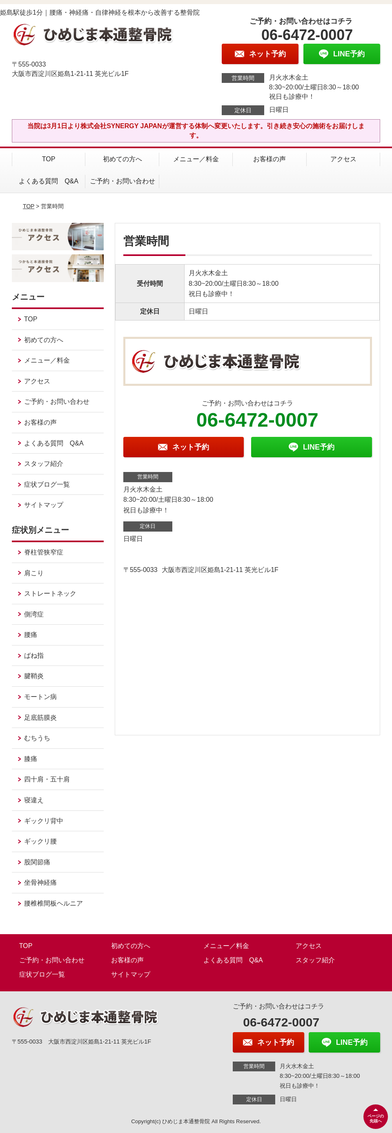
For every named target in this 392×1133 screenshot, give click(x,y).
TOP (49, 159)
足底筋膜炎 (40, 717)
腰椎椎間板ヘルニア (53, 903)
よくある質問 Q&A (48, 181)
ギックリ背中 (43, 820)
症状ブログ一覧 (47, 484)
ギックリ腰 (40, 841)
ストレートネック (50, 593)
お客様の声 (269, 159)
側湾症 (34, 614)
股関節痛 (37, 862)
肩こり (34, 573)
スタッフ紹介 (43, 463)
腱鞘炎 (34, 675)
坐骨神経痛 (40, 882)
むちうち (37, 738)
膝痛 (30, 758)
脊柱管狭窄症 (43, 552)
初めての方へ (122, 159)
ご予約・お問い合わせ (122, 181)
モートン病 (40, 696)
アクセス (343, 159)
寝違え (34, 800)
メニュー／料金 (196, 159)
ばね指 (34, 655)
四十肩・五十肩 (47, 779)
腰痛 (30, 634)
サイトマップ (43, 504)
